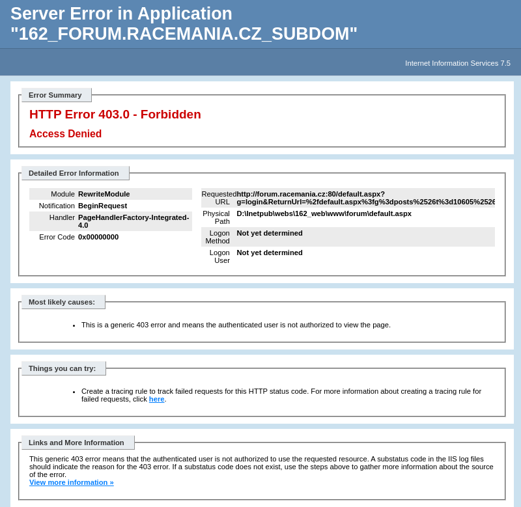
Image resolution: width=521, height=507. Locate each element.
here (157, 399)
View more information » (71, 482)
